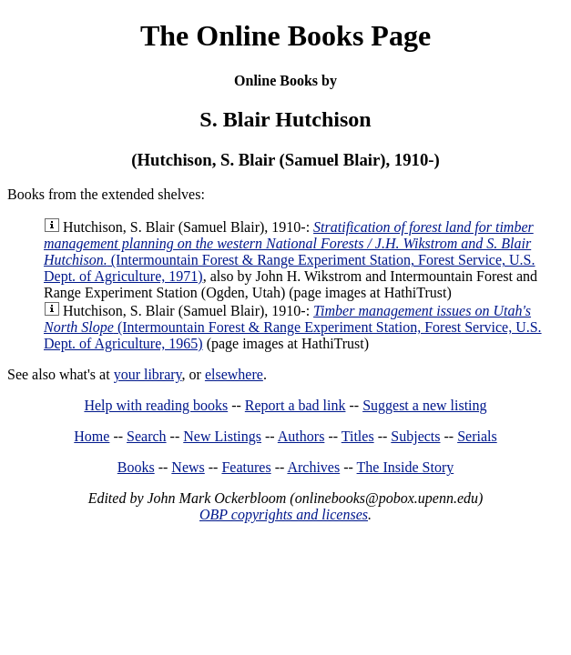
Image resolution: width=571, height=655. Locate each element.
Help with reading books (156, 405)
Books (136, 467)
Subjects (415, 436)
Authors (301, 436)
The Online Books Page (285, 35)
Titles (358, 436)
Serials (477, 436)
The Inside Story (405, 467)
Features (245, 467)
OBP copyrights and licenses (283, 514)
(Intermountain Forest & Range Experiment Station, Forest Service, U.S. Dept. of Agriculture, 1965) (293, 327)
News (187, 467)
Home (91, 436)
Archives (313, 467)
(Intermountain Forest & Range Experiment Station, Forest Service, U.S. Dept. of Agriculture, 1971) (289, 251)
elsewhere (234, 374)
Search (147, 436)
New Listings (222, 436)
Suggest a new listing (424, 405)
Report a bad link (295, 405)
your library (148, 374)
